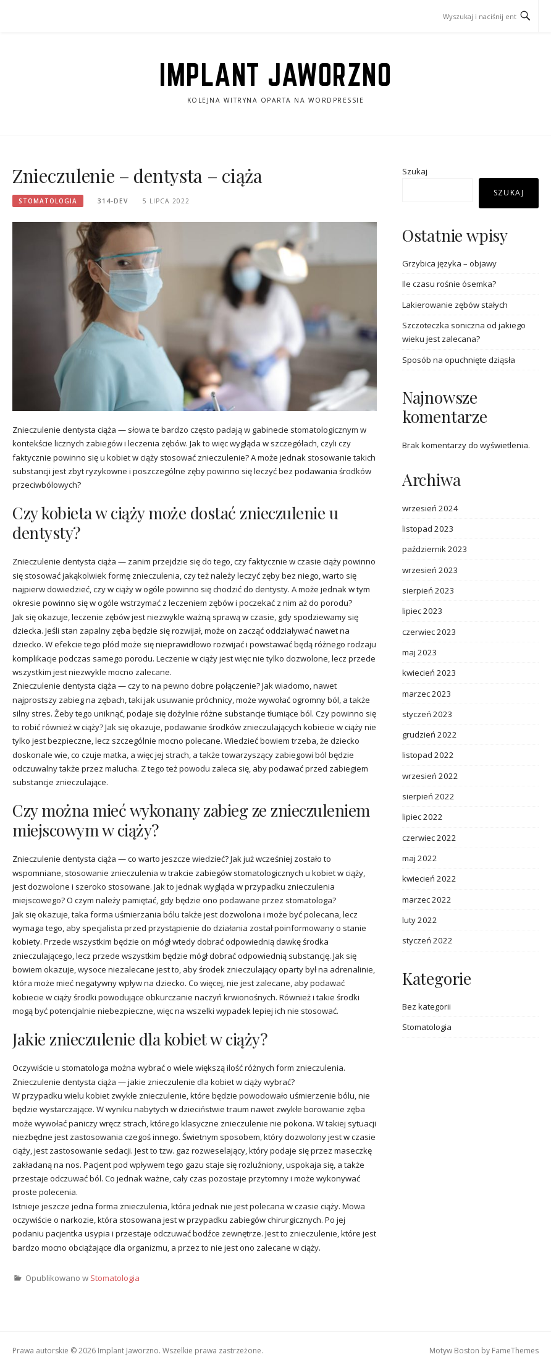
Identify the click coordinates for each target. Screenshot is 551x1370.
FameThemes (515, 1350)
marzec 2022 (427, 899)
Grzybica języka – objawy (449, 263)
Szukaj (414, 171)
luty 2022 (419, 919)
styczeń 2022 (427, 940)
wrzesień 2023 (430, 570)
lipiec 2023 (422, 610)
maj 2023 (419, 652)
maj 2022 (419, 858)
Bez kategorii (426, 1006)
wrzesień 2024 (430, 508)
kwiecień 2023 (429, 672)
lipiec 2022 (422, 816)
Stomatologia (48, 201)
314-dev (113, 201)
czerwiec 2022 (429, 837)
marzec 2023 (427, 693)
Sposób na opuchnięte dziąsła (458, 359)
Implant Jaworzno (275, 74)
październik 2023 (435, 549)
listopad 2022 (428, 754)
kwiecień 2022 (429, 878)
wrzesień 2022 (430, 775)
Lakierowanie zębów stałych (455, 304)
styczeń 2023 (427, 714)
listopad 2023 (428, 528)
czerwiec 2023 (429, 631)
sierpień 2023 (428, 590)
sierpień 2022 (428, 796)
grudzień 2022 (429, 734)
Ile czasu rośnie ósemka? (449, 283)
